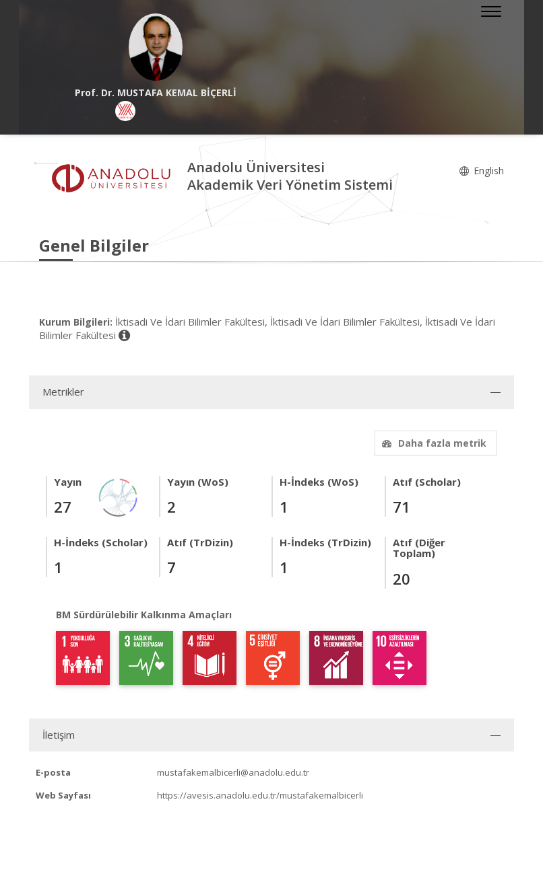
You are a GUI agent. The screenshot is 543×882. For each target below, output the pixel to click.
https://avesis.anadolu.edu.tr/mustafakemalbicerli (260, 795)
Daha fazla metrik (432, 443)
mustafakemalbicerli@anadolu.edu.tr (233, 772)
